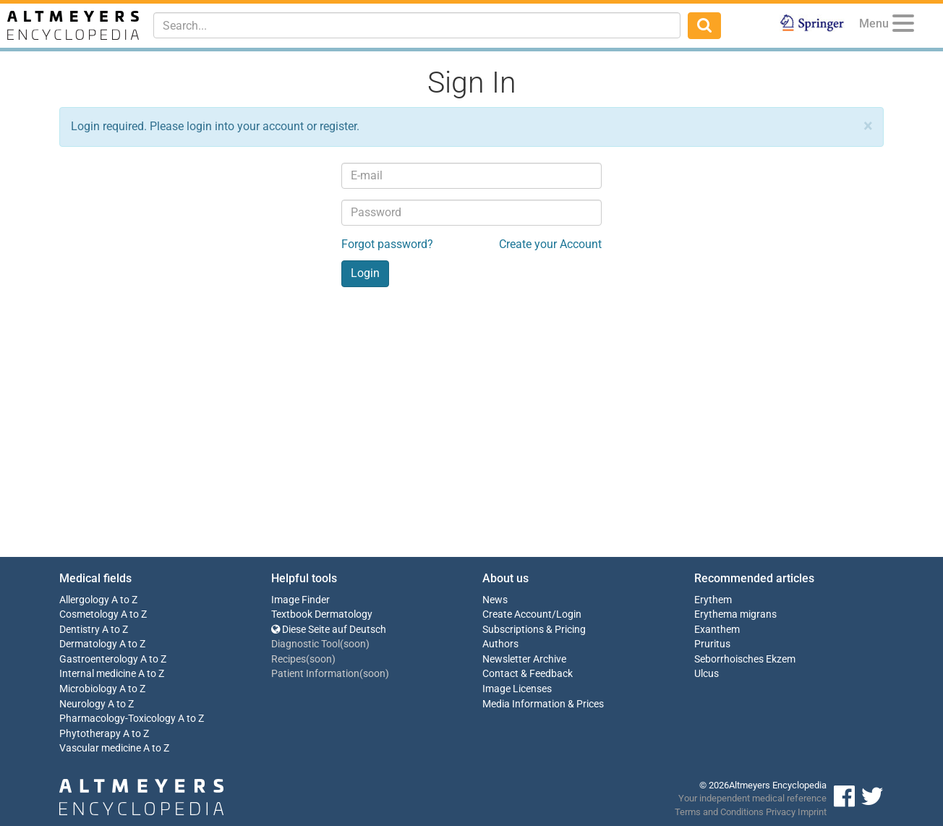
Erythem (713, 600)
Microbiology (88, 689)
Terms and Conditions (719, 811)
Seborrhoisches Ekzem (744, 659)
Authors (500, 644)
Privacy (780, 811)
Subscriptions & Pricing (534, 629)
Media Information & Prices (543, 704)
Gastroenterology (98, 659)
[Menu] (903, 26)
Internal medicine (97, 674)
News (495, 600)
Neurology (82, 704)
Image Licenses (517, 689)
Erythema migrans (735, 614)
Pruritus (712, 644)
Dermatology (88, 644)
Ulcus (706, 674)
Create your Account (550, 244)
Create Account (517, 614)
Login (568, 614)
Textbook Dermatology (321, 614)
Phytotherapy (90, 734)
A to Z (124, 600)
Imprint (812, 811)
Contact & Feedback (527, 674)
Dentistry (79, 629)
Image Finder (300, 600)
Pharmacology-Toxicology (117, 718)
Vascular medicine (100, 748)
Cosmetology (89, 614)
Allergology (84, 600)
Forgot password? (387, 244)
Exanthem (717, 629)
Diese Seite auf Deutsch (328, 629)
